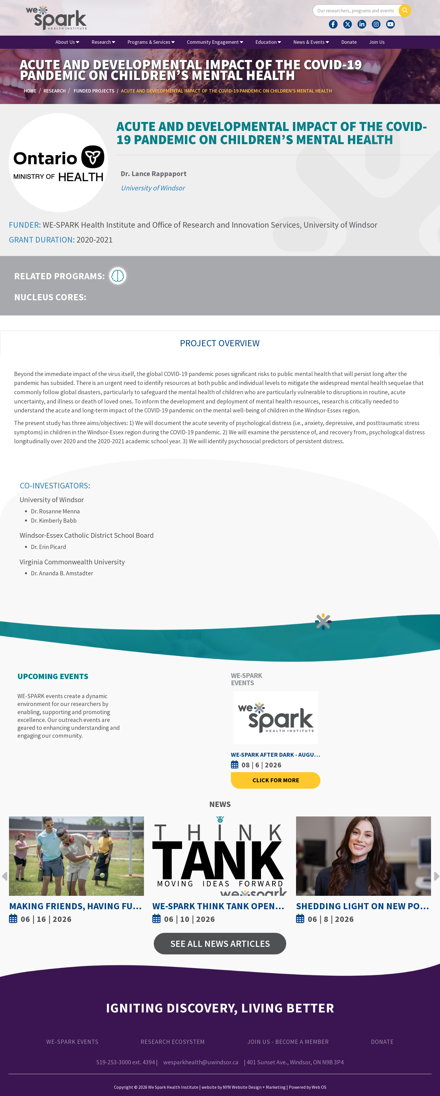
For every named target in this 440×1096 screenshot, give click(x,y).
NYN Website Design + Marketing (254, 1087)
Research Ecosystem (173, 1042)
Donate (349, 42)
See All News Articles (220, 943)
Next (435, 872)
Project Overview (220, 343)
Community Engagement (215, 42)
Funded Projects (94, 90)
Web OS (319, 1087)
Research (103, 42)
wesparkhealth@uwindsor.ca (201, 1062)
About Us (67, 42)
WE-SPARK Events (72, 1042)
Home (30, 90)
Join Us (377, 42)
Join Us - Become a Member (288, 1042)
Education (268, 42)
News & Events (311, 42)
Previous (5, 872)
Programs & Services (151, 42)
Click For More (276, 780)
